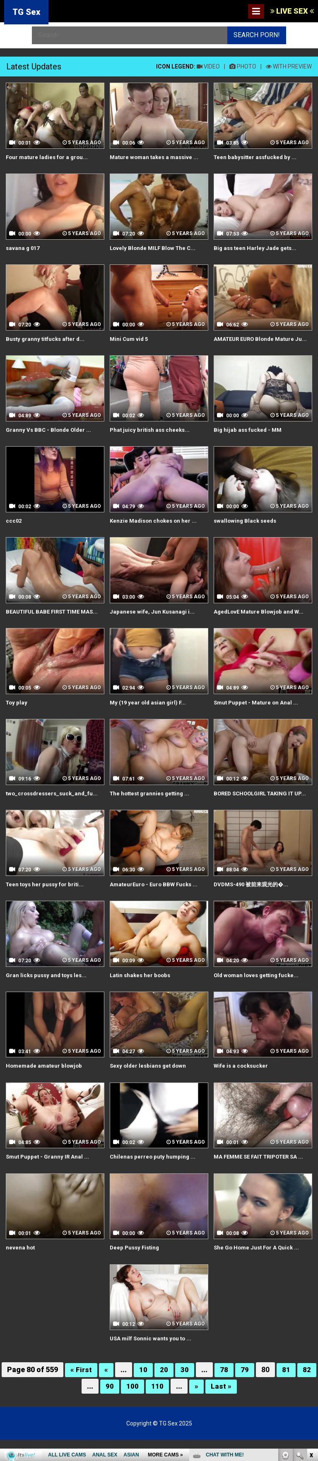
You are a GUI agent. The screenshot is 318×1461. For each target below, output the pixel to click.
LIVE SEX (292, 11)
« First (81, 1391)
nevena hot (21, 1269)
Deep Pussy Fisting (136, 1269)
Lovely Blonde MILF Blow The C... (155, 247)
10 (144, 1391)
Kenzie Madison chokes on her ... (155, 527)
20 (164, 1391)
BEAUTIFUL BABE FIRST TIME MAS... (46, 622)
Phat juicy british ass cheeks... (151, 437)
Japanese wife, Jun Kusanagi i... (153, 618)
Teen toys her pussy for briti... (46, 907)
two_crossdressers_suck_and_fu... (54, 807)
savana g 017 (23, 247)
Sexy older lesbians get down (150, 1088)
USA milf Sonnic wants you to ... (152, 1360)
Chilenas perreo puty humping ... (154, 1178)
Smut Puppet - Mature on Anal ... (257, 717)
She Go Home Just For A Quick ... (258, 1269)
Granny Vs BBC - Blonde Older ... (50, 437)
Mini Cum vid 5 (130, 338)
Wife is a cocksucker (242, 1088)
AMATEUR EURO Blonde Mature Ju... (257, 342)
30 (185, 1391)
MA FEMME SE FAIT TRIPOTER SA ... (263, 1178)
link (311, 1332)
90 (110, 1407)
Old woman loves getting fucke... (258, 997)
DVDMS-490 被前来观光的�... (254, 907)
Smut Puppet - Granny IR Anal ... (49, 1178)
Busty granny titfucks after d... (47, 338)
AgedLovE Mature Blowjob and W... (261, 618)
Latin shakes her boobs (141, 997)
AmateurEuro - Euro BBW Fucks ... (156, 907)
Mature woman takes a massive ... (156, 157)
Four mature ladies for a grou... (49, 157)
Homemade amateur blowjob (45, 1088)
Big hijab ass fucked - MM (249, 437)
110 (157, 1407)
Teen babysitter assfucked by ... (257, 157)
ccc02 (14, 527)
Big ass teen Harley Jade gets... (257, 247)
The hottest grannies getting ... (152, 807)
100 (132, 1407)
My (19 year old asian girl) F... (149, 717)
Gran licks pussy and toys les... (48, 997)
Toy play (17, 717)
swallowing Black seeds (246, 527)
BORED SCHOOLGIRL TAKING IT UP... (257, 811)
